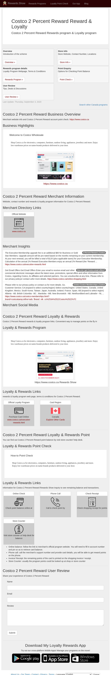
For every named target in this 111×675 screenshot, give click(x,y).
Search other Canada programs (93, 105)
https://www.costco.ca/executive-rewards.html (25, 264)
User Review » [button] (11, 97)
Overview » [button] (10, 62)
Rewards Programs (37, 3)
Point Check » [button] (66, 79)
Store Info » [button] (65, 62)
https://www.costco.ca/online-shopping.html (66, 279)
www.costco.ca (19, 231)
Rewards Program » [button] (14, 79)
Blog (86, 3)
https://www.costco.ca (79, 119)
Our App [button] (76, 3)
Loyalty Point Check (59, 3)
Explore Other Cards (55, 420)
